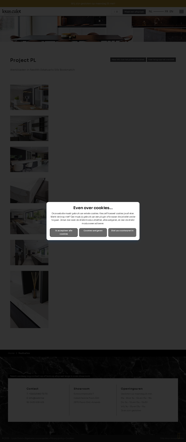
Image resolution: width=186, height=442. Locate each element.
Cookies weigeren (93, 230)
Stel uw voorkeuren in (122, 230)
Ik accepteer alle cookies (63, 232)
